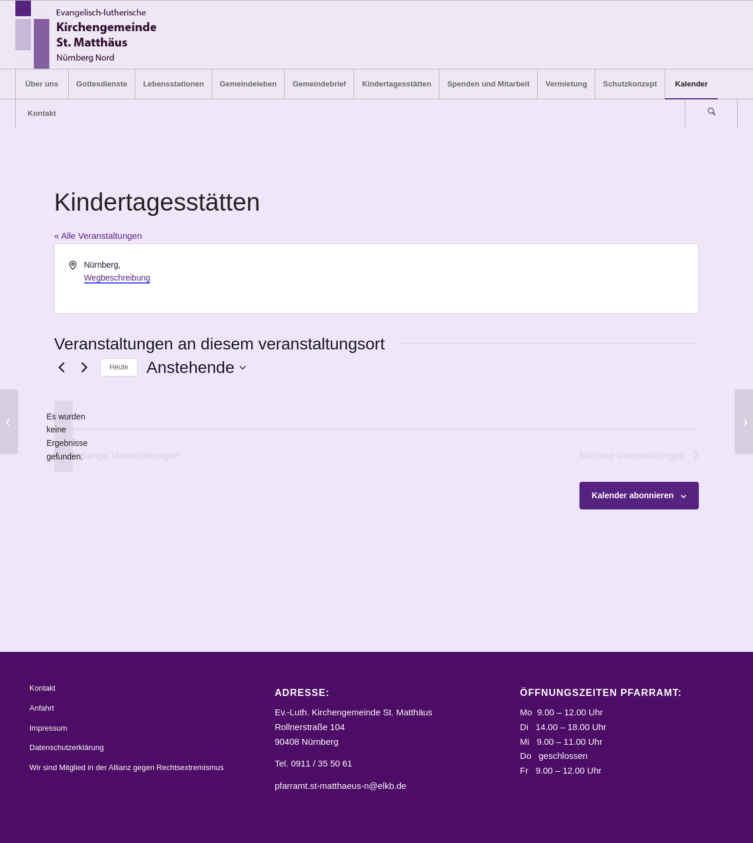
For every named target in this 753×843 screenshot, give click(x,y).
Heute (118, 367)
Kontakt (42, 688)
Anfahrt (41, 708)
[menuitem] (41, 84)
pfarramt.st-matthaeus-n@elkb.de (341, 786)
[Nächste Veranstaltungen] (84, 368)
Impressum (48, 728)
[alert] (63, 437)
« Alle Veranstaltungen (98, 236)
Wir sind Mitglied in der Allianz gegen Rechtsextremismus (126, 767)
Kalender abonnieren (633, 495)
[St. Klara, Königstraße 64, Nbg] (744, 421)
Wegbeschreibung (117, 277)
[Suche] (711, 113)
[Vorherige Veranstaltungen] (61, 368)
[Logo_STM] (89, 35)
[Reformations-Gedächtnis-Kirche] (9, 421)
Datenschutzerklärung (66, 747)
